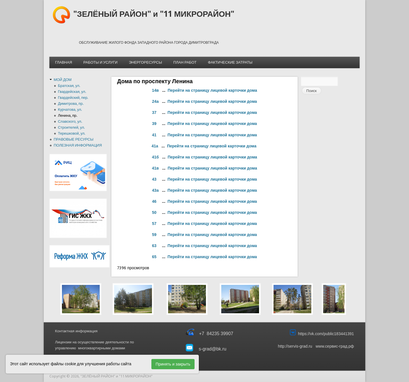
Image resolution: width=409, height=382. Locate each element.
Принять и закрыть (173, 364)
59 (154, 234)
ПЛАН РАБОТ (185, 62)
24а (155, 101)
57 (154, 223)
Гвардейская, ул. (72, 91)
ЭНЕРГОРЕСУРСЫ (145, 62)
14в (155, 90)
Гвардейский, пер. (73, 97)
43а (155, 190)
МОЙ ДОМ (63, 80)
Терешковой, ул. (71, 133)
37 (154, 112)
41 (154, 135)
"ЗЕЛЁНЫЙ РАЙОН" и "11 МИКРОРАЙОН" (153, 14)
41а (154, 146)
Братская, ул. (69, 86)
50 (154, 212)
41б (155, 157)
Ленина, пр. (67, 115)
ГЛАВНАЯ (63, 62)
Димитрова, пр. (71, 103)
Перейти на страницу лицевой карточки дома (212, 90)
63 (154, 245)
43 (154, 179)
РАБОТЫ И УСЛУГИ (101, 62)
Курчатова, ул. (70, 109)
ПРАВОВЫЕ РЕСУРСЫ (73, 139)
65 (154, 256)
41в (155, 168)
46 (154, 201)
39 (154, 123)
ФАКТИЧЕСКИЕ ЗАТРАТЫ (230, 62)
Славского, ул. (70, 121)
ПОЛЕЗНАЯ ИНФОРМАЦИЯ (78, 145)
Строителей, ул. (71, 127)
